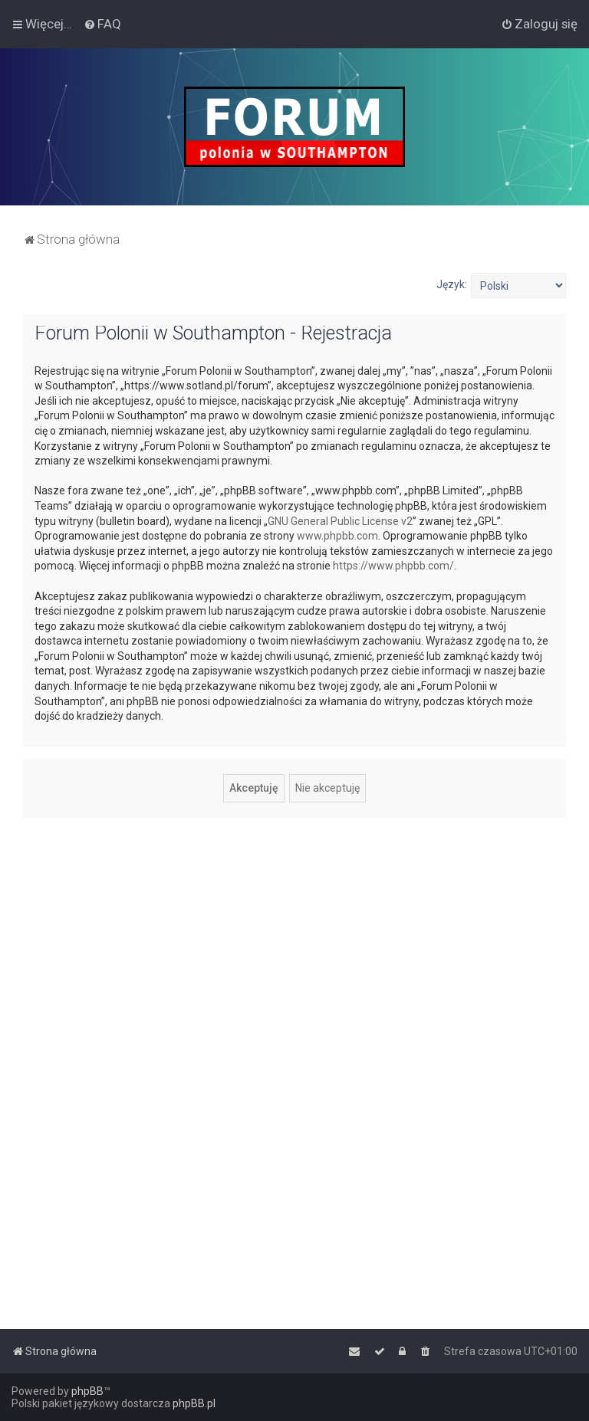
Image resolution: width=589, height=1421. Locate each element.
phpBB (87, 1391)
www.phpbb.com (337, 536)
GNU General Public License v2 (340, 521)
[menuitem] (102, 23)
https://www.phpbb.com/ (393, 566)
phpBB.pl (194, 1403)
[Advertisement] (294, 936)
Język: (451, 284)
